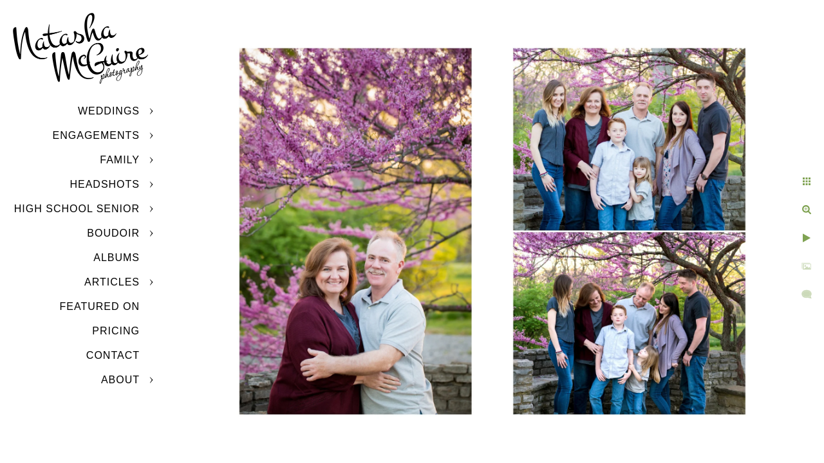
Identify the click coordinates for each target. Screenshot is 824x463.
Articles (112, 282)
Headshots (105, 184)
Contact (113, 355)
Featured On (100, 306)
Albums (116, 257)
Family (120, 159)
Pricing (116, 330)
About (120, 379)
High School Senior (77, 208)
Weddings (109, 110)
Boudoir (113, 233)
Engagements (96, 135)
